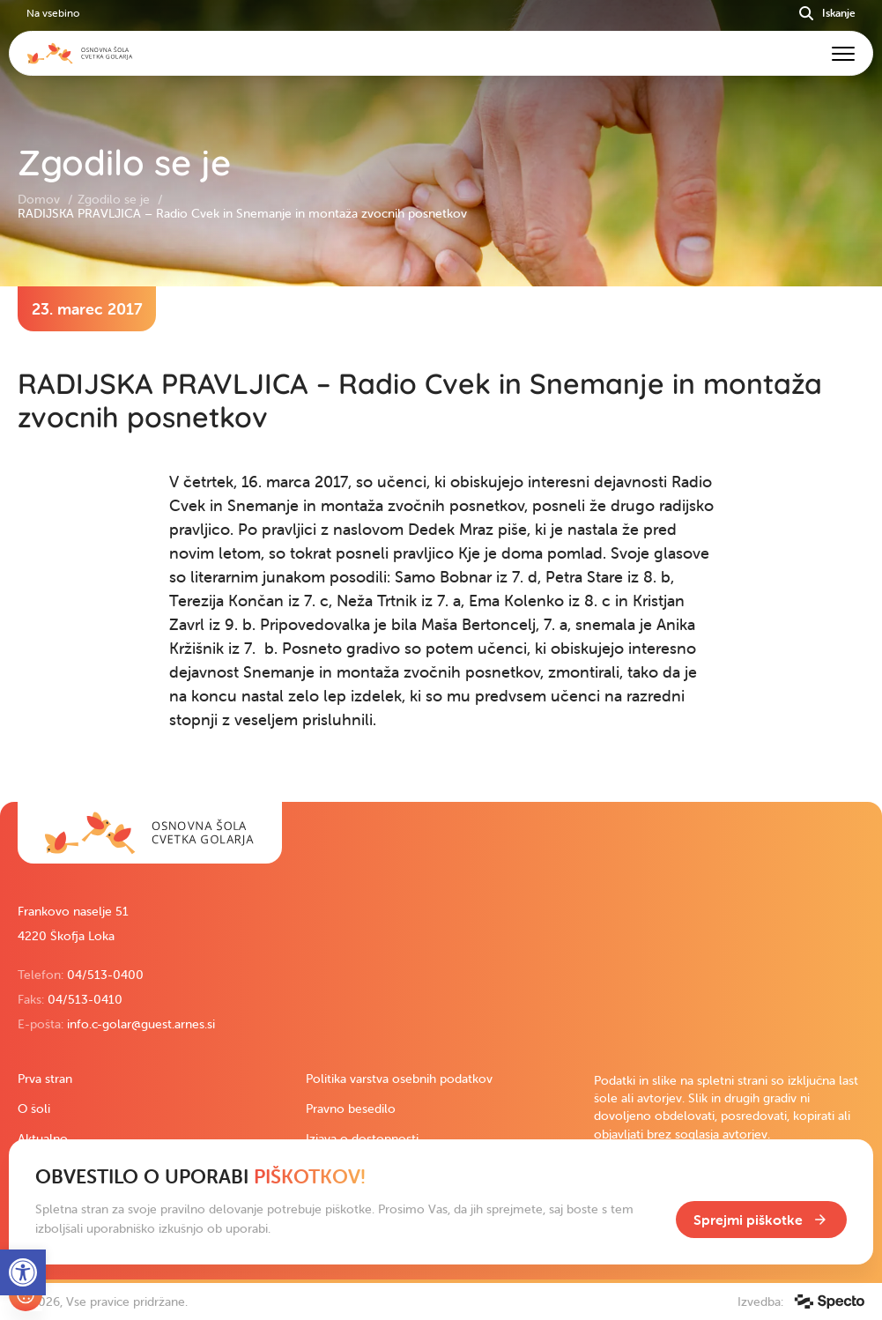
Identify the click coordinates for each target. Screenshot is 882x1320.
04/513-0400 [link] (105, 975)
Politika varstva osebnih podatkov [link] (399, 1078)
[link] (150, 833)
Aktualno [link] (43, 1138)
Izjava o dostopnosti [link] (362, 1138)
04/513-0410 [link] (85, 999)
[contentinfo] (441, 544)
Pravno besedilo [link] (351, 1108)
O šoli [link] (34, 1108)
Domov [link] (40, 199)
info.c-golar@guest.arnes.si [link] (141, 1024)
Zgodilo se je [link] (115, 199)
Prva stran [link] (45, 1078)
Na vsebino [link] (52, 12)
